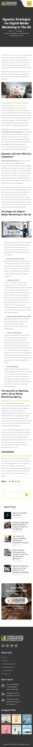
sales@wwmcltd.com (13, 695)
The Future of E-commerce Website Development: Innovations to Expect (20, 539)
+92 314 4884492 (12, 689)
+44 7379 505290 (16, 608)
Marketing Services (9, 667)
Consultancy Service (9, 664)
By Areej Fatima (17, 517)
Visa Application (8, 670)
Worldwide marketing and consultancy (14, 456)
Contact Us (6, 674)
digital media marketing (17, 105)
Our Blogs (18, 31)
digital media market (15, 55)
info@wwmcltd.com (12, 693)
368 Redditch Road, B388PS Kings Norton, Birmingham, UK (13, 701)
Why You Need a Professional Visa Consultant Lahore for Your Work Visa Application (20, 554)
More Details (15, 613)
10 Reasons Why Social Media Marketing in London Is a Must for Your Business (20, 525)
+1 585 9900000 (11, 687)
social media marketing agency (19, 401)
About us (6, 661)
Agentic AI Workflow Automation (19, 514)
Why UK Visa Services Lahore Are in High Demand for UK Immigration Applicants (20, 569)
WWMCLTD (15, 744)
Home (10, 31)
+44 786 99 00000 (12, 684)
